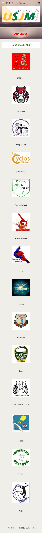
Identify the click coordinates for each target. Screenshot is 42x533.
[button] (2, 3)
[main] (21, 34)
